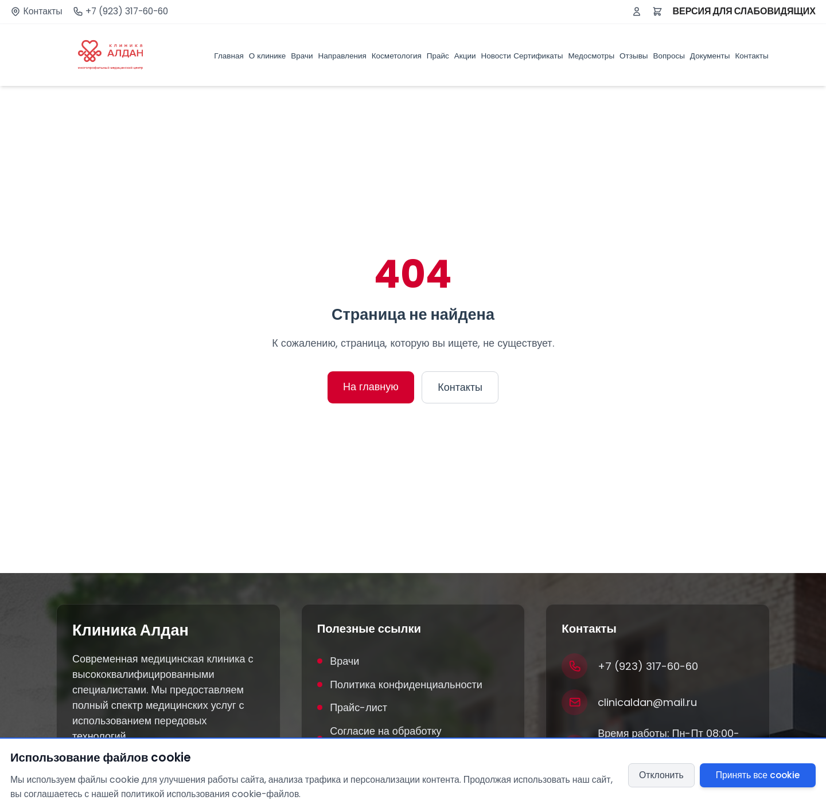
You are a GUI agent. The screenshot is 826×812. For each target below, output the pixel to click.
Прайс (438, 55)
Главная (228, 55)
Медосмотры (591, 55)
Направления (342, 55)
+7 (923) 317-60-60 (126, 11)
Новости (496, 55)
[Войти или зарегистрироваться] (637, 11)
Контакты (43, 11)
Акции (465, 55)
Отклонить (661, 775)
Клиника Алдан (130, 630)
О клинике (267, 55)
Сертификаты (538, 55)
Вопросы (669, 55)
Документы (710, 55)
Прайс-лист (352, 707)
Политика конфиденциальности (399, 684)
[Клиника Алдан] (110, 55)
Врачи (302, 55)
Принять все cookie (758, 775)
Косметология (397, 55)
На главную (371, 386)
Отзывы (634, 55)
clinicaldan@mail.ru (647, 702)
